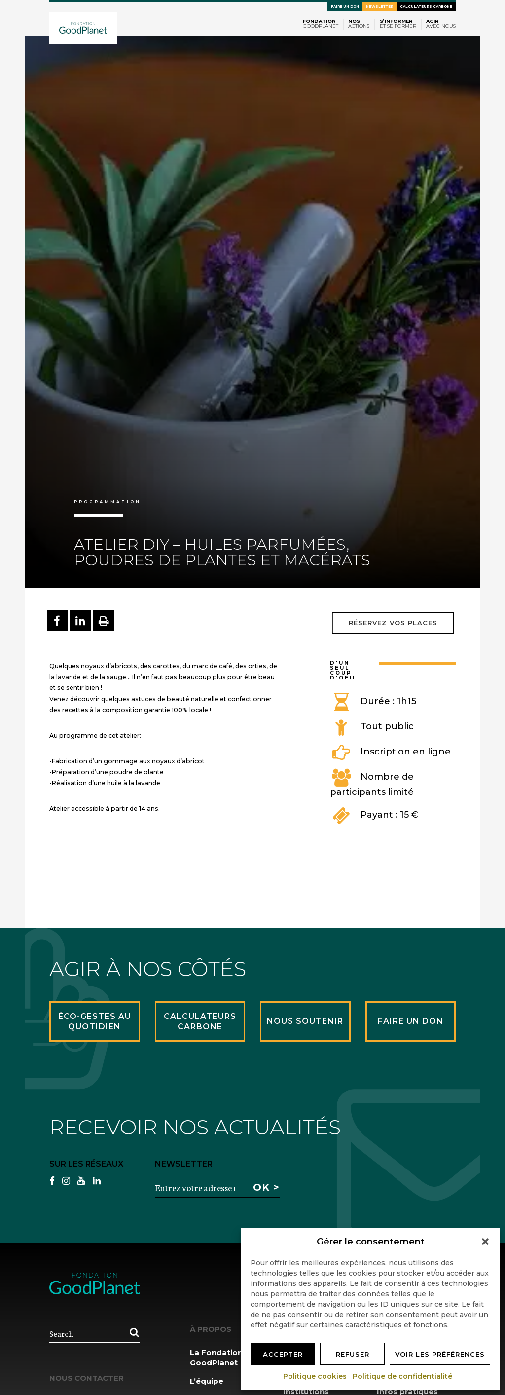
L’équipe (206, 1381)
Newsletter (379, 6)
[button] (485, 1241)
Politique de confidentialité (403, 1376)
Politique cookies (315, 1376)
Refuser (352, 1354)
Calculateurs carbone (426, 6)
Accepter (283, 1354)
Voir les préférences (440, 1354)
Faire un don (345, 6)
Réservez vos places (393, 623)
